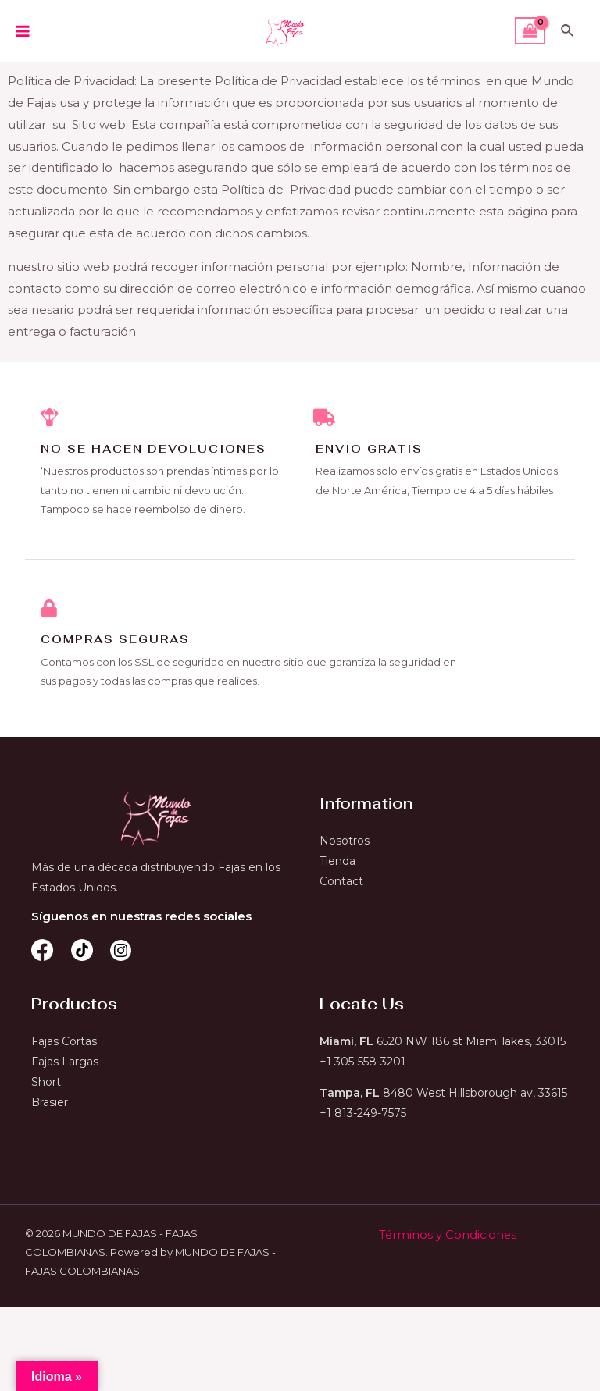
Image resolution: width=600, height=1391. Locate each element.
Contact (341, 884)
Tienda (337, 863)
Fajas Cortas (64, 1044)
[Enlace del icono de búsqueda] (568, 31)
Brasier (49, 1105)
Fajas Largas (64, 1064)
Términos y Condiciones (447, 1236)
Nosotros (345, 843)
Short (46, 1084)
